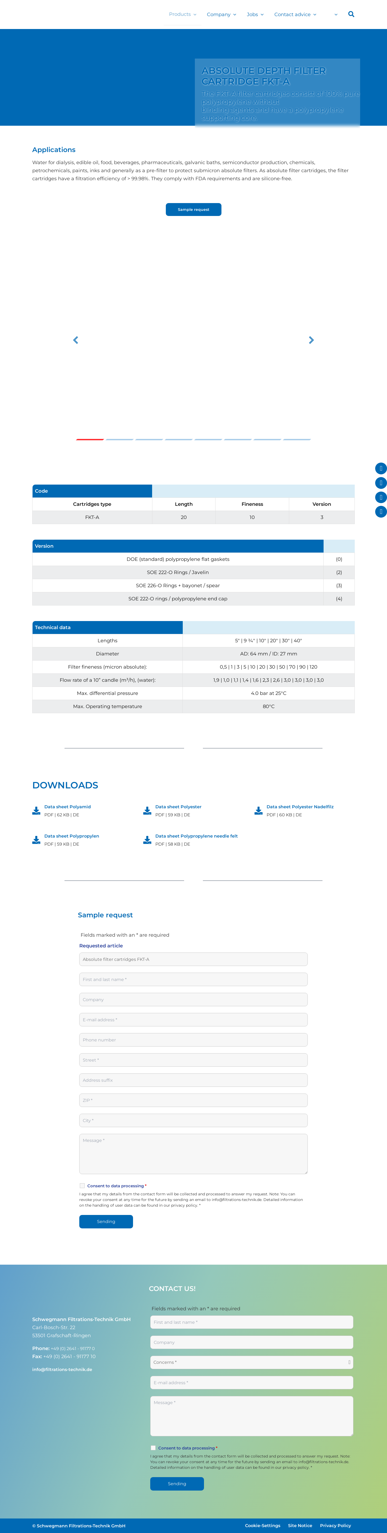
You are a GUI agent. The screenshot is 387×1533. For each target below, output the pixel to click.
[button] (198, 14)
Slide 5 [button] (208, 439)
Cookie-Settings (262, 1525)
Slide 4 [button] (178, 439)
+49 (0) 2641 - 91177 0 (76, 1348)
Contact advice (297, 14)
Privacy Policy (335, 1525)
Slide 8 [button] (297, 439)
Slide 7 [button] (267, 439)
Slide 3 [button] (149, 439)
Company (225, 14)
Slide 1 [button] (90, 439)
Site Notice (300, 1525)
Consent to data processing (116, 1193)
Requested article (101, 954)
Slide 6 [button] (238, 439)
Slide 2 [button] (119, 439)
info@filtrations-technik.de (65, 1369)
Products (187, 14)
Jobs (258, 14)
